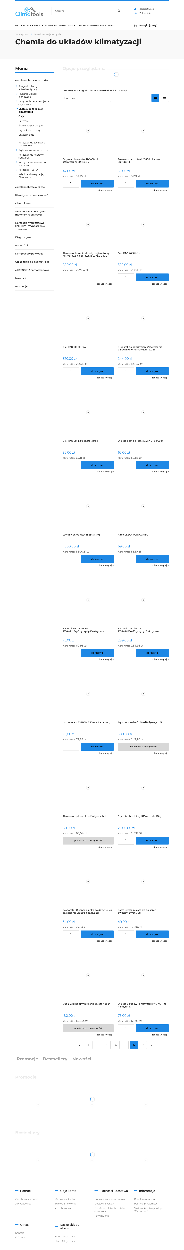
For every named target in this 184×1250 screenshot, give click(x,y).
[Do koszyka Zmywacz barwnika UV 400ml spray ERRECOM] (152, 184)
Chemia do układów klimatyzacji (30, 110)
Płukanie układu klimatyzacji (27, 95)
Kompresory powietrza (29, 253)
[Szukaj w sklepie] (84, 11)
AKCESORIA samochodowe (32, 270)
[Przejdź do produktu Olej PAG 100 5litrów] (88, 318)
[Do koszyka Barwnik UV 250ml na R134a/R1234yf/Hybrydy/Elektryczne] (97, 653)
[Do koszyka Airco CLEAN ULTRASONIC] (152, 559)
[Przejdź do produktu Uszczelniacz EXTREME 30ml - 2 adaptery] (88, 694)
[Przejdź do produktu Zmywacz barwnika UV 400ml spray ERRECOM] (143, 130)
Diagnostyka (23, 237)
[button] (105, 190)
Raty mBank (101, 1215)
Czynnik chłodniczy (29, 130)
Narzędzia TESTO (28, 169)
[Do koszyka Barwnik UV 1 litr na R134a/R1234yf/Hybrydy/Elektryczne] (152, 653)
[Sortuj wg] (87, 98)
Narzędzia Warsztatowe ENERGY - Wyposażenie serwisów (30, 226)
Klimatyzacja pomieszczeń (31, 195)
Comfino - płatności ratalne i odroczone (110, 1210)
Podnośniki (22, 245)
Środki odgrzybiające (30, 125)
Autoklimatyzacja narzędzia (32, 80)
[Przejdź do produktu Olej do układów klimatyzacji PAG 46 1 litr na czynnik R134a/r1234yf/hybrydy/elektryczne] (143, 975)
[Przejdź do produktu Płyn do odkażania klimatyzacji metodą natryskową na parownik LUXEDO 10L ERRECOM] (88, 224)
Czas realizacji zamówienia (109, 1199)
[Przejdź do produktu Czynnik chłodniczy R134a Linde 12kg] (143, 787)
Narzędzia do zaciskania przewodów (31, 144)
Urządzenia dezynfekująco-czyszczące (33, 103)
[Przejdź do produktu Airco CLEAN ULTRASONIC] (143, 506)
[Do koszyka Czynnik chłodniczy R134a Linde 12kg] (152, 841)
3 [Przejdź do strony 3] (107, 1045)
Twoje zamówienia (65, 1203)
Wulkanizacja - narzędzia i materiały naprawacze (31, 213)
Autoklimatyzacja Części (30, 186)
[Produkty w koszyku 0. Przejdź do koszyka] (148, 25)
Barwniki (23, 121)
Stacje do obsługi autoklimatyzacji (28, 88)
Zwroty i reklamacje (26, 1199)
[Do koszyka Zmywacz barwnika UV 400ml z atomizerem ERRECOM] (97, 184)
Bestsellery (55, 1059)
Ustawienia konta (65, 1199)
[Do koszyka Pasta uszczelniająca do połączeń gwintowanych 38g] (152, 934)
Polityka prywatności (146, 1203)
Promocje (21, 286)
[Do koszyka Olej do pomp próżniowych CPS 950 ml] (152, 465)
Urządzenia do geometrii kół (32, 261)
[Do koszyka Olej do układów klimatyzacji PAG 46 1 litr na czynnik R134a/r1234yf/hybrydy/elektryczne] (152, 1028)
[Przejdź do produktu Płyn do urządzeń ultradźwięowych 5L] (143, 694)
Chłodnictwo (23, 203)
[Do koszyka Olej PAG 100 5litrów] (97, 371)
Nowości (20, 278)
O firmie (20, 1237)
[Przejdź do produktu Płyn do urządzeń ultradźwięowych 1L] (88, 787)
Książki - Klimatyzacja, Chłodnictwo (31, 176)
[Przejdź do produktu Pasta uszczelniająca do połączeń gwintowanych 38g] (143, 881)
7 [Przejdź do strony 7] (143, 1045)
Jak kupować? (23, 1203)
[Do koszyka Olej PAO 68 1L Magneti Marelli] (97, 465)
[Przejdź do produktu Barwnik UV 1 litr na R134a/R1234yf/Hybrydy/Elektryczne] (143, 600)
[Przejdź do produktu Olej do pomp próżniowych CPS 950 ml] (143, 412)
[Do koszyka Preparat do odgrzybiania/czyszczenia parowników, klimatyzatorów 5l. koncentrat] (152, 371)
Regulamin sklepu (144, 1199)
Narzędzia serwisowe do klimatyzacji (32, 164)
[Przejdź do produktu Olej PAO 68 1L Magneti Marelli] (88, 412)
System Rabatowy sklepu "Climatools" (148, 1210)
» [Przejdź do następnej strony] (151, 1045)
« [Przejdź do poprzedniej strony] (79, 1045)
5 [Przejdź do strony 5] (124, 1045)
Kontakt (19, 1232)
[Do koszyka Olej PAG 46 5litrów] (152, 277)
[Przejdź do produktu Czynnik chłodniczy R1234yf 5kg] (88, 506)
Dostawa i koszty (104, 1203)
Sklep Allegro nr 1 (65, 1236)
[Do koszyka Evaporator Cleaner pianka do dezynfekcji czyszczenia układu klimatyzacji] (97, 934)
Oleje (21, 116)
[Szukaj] (119, 11)
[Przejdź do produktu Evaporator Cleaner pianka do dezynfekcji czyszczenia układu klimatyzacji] (88, 881)
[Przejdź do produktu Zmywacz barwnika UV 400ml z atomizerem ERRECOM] (88, 130)
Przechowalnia (63, 1208)
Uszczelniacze (26, 134)
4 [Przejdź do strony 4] (116, 1045)
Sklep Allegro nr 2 (65, 1241)
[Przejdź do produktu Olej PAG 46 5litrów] (143, 224)
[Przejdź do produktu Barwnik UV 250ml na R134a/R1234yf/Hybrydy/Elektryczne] (88, 600)
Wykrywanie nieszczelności (34, 150)
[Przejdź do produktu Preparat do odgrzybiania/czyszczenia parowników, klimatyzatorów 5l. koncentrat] (143, 318)
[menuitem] (18, 25)
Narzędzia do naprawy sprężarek (31, 156)
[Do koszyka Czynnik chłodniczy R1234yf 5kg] (97, 559)
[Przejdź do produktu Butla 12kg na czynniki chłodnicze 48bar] (88, 975)
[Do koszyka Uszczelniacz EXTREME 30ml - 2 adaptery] (97, 747)
